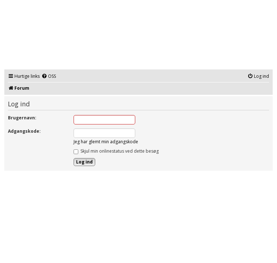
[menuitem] (48, 76)
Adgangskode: (24, 131)
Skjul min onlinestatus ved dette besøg (116, 151)
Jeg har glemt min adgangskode (106, 141)
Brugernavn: (22, 118)
